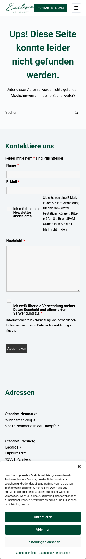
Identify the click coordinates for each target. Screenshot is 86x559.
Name (12, 165)
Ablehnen (43, 530)
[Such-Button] (76, 112)
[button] (79, 466)
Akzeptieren (43, 517)
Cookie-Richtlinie (26, 552)
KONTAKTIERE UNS (51, 8)
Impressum (63, 552)
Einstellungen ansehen (43, 542)
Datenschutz (46, 552)
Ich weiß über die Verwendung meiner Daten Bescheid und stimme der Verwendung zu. (44, 309)
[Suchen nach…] (38, 112)
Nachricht (15, 241)
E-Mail (13, 182)
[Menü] (76, 8)
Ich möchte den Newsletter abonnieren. (26, 212)
